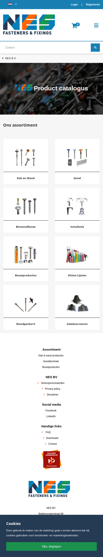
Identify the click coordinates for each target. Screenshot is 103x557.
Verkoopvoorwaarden (52, 383)
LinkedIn (51, 416)
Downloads (52, 438)
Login (75, 4)
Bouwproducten (50, 367)
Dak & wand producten (50, 355)
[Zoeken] (95, 47)
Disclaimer (52, 394)
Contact (52, 443)
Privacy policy (52, 388)
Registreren (93, 4)
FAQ (48, 432)
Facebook (51, 410)
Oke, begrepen (51, 546)
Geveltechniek (51, 361)
